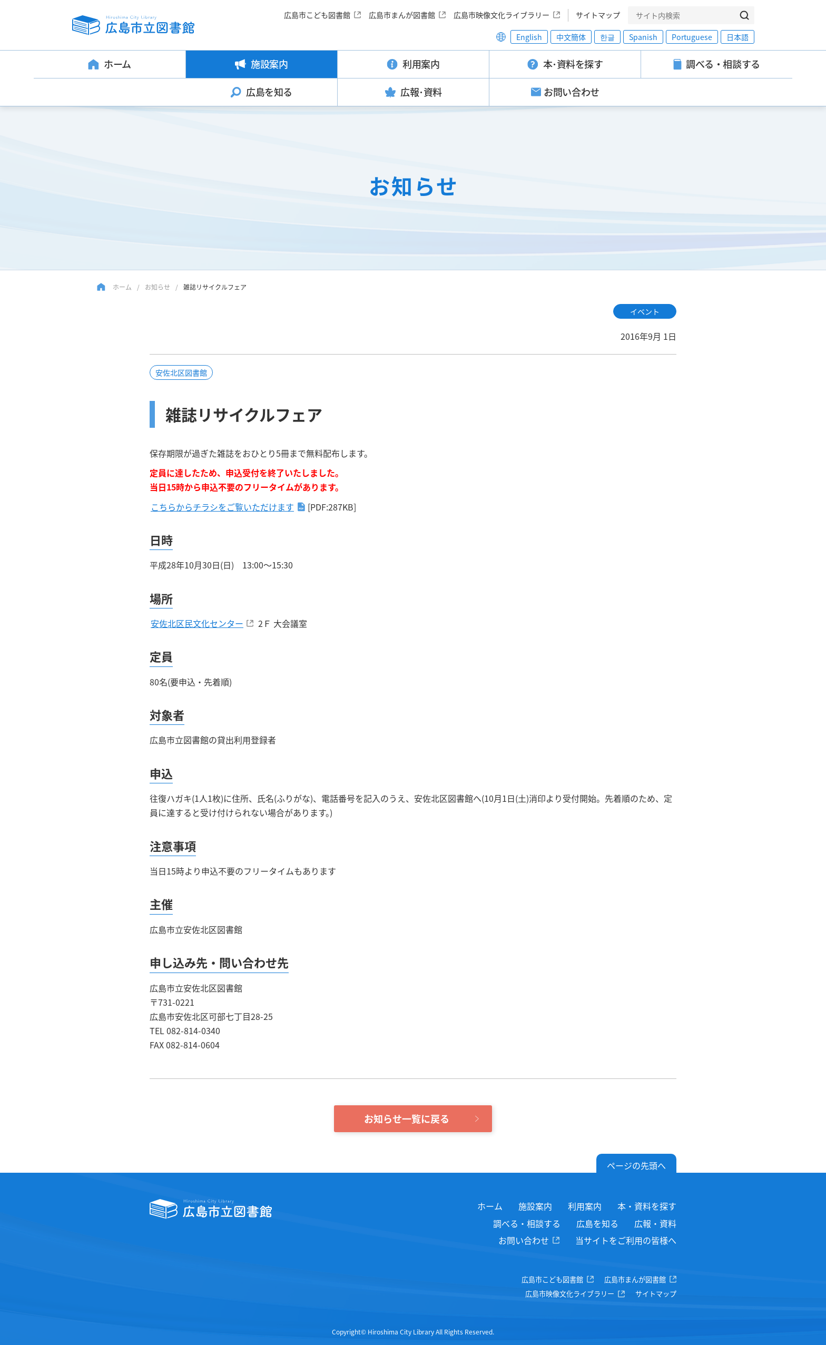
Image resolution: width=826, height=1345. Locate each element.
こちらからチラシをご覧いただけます (222, 506)
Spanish (643, 37)
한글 (607, 37)
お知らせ (157, 286)
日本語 (737, 37)
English (529, 37)
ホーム (122, 286)
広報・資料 (655, 1223)
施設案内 (535, 1206)
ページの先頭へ (636, 1165)
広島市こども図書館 (317, 14)
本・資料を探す (646, 1206)
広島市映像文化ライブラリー (501, 14)
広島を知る (597, 1223)
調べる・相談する (526, 1223)
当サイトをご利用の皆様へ (625, 1240)
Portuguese (692, 37)
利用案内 (585, 1206)
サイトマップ (598, 14)
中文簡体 (571, 37)
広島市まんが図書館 (402, 14)
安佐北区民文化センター (197, 623)
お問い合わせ (523, 1240)
